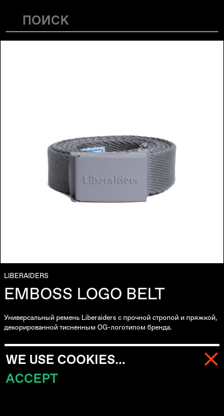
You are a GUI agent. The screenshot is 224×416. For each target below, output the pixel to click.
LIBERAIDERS (26, 276)
